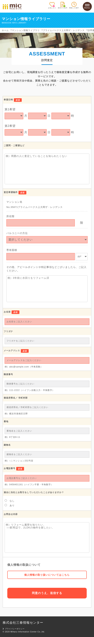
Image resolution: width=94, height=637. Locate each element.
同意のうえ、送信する (47, 593)
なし (10, 500)
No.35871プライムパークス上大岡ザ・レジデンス (34, 207)
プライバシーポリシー (14, 629)
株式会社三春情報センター (23, 622)
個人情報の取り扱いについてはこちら (47, 574)
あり (10, 505)
